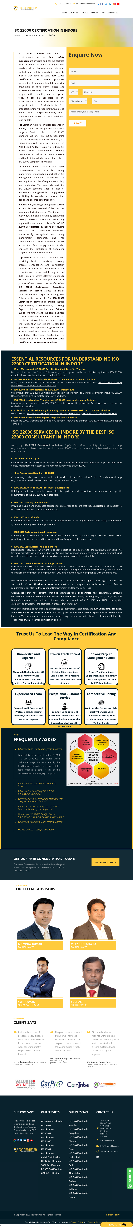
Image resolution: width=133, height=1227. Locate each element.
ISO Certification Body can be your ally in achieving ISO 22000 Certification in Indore (72, 413)
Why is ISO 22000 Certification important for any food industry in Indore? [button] (38, 799)
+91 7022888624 (65, 4)
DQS (114, 596)
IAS (76, 600)
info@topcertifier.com (84, 4)
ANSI (104, 600)
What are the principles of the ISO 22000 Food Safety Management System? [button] (36, 807)
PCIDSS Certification (51, 1169)
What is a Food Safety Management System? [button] (38, 749)
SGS (101, 596)
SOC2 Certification (50, 1165)
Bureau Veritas (19, 600)
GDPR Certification (50, 1173)
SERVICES (31, 35)
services (85, 13)
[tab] (39, 749)
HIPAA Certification (51, 1161)
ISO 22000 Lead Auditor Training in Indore (35, 546)
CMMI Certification (50, 1157)
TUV (107, 596)
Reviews (95, 13)
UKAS (93, 600)
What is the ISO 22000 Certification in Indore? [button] (35, 784)
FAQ (102, 13)
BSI (96, 596)
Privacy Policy (112, 1214)
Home (64, 13)
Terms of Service (95, 1222)
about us (73, 13)
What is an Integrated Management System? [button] (38, 822)
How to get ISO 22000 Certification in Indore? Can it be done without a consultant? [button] (39, 814)
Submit (78, 123)
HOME (17, 35)
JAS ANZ (84, 600)
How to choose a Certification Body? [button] (34, 830)
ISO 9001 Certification (52, 1121)
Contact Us (112, 13)
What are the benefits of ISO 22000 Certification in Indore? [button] (34, 791)
